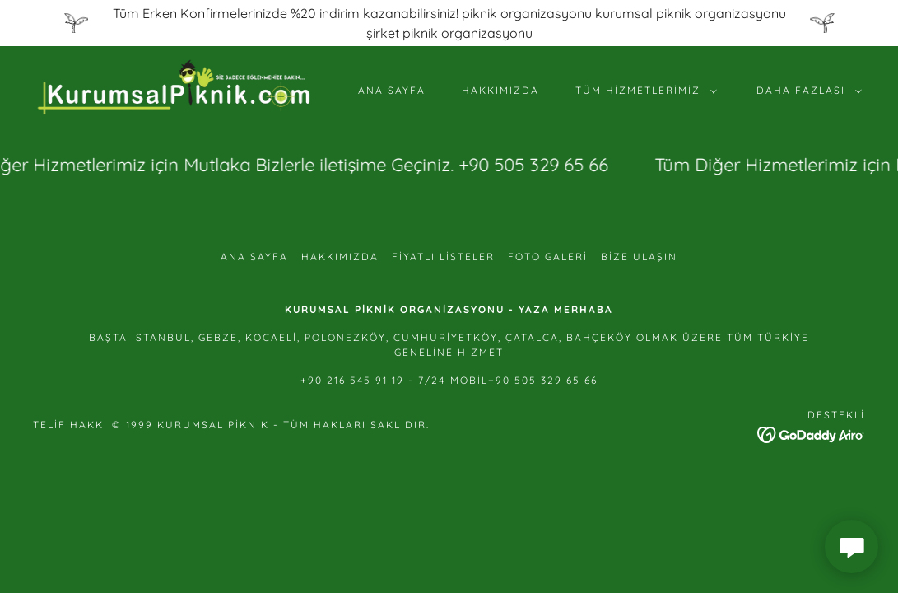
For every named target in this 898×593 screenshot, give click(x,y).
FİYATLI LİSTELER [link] (443, 256)
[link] (174, 89)
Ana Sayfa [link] (392, 90)
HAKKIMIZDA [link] (500, 90)
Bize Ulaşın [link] (639, 256)
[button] (642, 90)
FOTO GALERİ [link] (548, 256)
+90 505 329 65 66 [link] (543, 380)
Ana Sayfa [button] (254, 256)
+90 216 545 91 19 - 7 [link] (362, 380)
